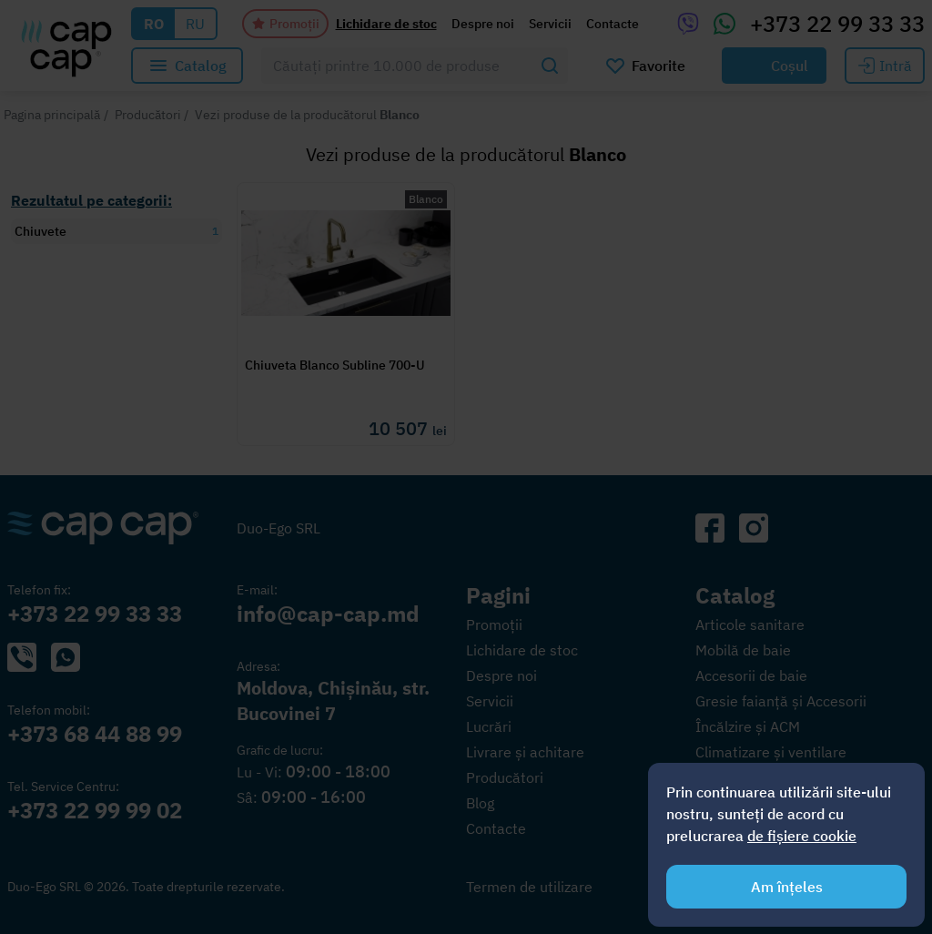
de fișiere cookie (801, 836)
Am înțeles (787, 887)
